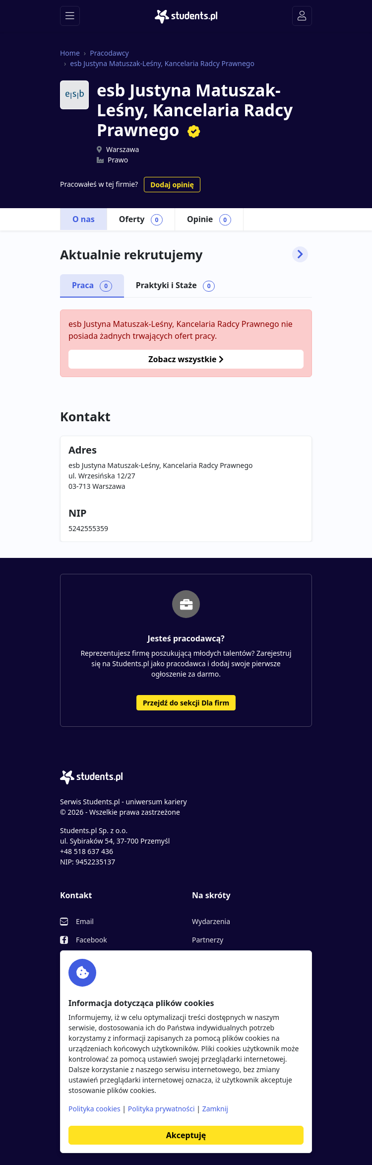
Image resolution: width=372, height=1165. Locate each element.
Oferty (141, 220)
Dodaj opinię (171, 184)
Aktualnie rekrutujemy (184, 254)
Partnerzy (207, 939)
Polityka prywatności (161, 1108)
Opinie (209, 220)
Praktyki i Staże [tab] (175, 286)
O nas (83, 219)
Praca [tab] (92, 286)
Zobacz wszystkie (185, 359)
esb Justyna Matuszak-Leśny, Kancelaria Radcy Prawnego (162, 63)
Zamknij (215, 1108)
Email (85, 921)
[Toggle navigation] (70, 16)
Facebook (91, 939)
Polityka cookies (94, 1108)
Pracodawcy (109, 53)
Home (70, 53)
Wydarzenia (211, 921)
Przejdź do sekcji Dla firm (186, 702)
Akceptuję (186, 1135)
